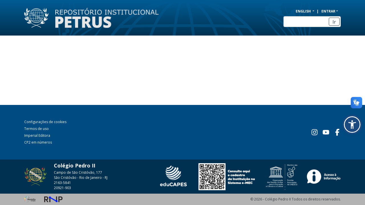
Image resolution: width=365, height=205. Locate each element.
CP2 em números (38, 142)
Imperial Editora (37, 135)
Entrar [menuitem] (328, 11)
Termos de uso (36, 128)
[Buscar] (312, 21)
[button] (352, 124)
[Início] (103, 18)
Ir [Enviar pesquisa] (334, 22)
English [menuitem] (304, 11)
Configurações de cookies (45, 121)
